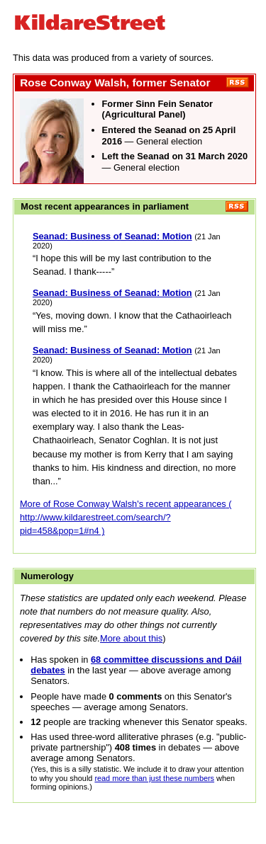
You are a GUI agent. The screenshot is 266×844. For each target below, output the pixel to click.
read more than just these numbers (154, 778)
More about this (131, 638)
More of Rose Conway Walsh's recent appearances (123, 503)
